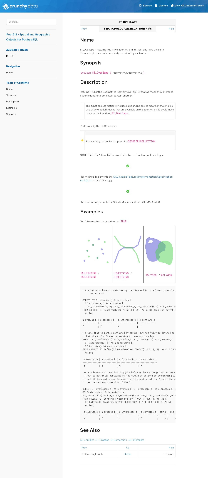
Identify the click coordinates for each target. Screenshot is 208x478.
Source (147, 5)
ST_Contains (87, 439)
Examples (11, 108)
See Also (11, 114)
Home (9, 72)
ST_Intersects (136, 439)
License (163, 5)
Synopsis (11, 95)
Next (171, 28)
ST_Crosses (103, 439)
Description (12, 101)
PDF (12, 56)
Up (127, 447)
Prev (84, 28)
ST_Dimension (119, 439)
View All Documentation (189, 5)
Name (9, 89)
